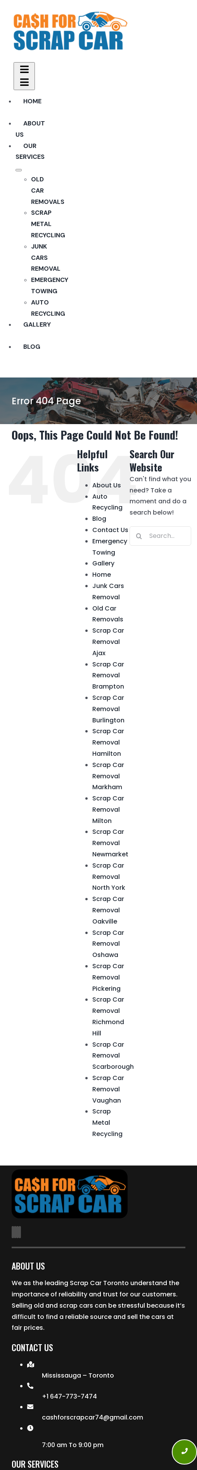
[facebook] (13, 1232)
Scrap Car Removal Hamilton (108, 742)
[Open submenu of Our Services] (19, 170)
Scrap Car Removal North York (108, 876)
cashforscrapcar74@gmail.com (92, 1417)
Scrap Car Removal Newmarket (110, 843)
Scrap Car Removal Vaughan (108, 1089)
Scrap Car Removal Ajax (108, 642)
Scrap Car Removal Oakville (108, 910)
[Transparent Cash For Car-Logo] (70, 13)
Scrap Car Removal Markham (108, 776)
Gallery (103, 563)
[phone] (20, 1232)
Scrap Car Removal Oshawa (108, 944)
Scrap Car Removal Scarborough (113, 1056)
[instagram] (15, 1232)
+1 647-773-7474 (69, 1396)
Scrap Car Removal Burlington (108, 709)
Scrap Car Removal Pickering (108, 977)
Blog (99, 518)
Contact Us (110, 529)
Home (101, 574)
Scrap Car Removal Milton (108, 809)
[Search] (139, 536)
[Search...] (160, 536)
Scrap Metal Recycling (107, 1122)
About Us (106, 485)
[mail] (17, 1232)
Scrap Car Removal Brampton (108, 675)
